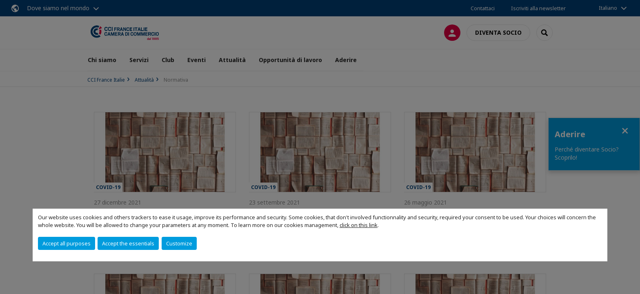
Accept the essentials (128, 243)
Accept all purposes (66, 243)
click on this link (359, 225)
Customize (179, 243)
